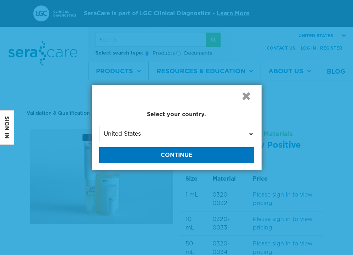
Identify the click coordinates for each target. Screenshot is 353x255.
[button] (246, 96)
